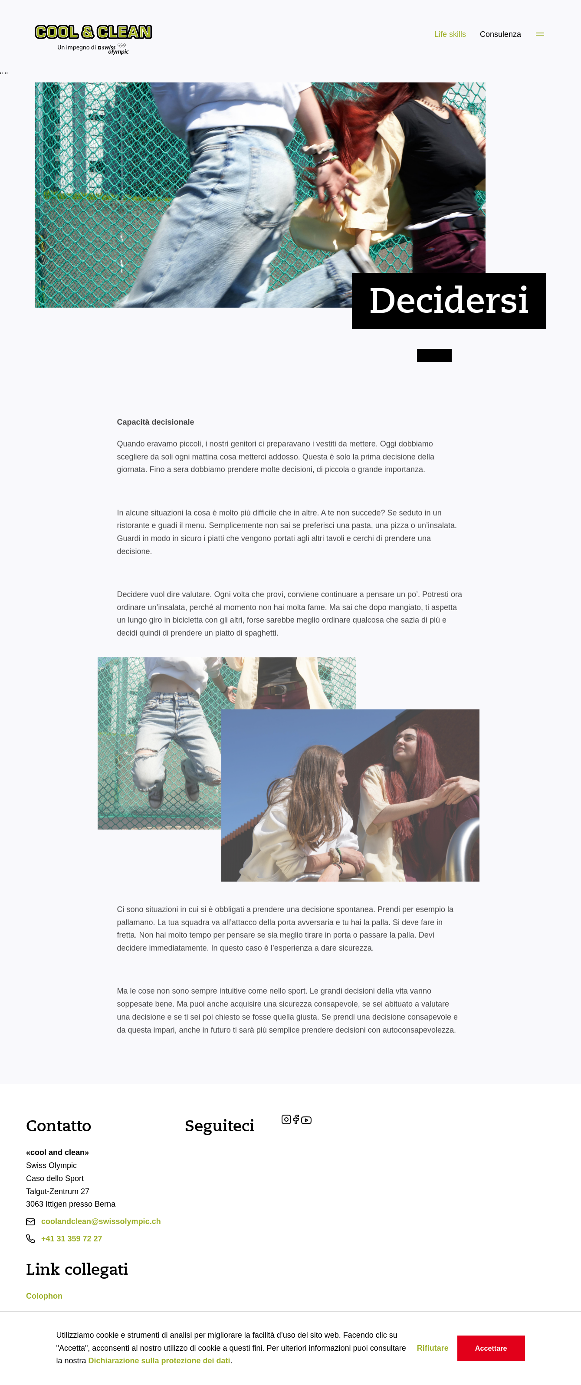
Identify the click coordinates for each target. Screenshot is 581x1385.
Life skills (450, 34)
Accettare (491, 1348)
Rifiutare (433, 1348)
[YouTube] (306, 1121)
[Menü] (540, 35)
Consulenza (500, 34)
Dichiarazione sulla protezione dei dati (159, 1360)
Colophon (44, 1296)
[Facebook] (297, 1121)
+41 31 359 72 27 (71, 1238)
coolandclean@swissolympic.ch (101, 1221)
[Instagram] (287, 1121)
